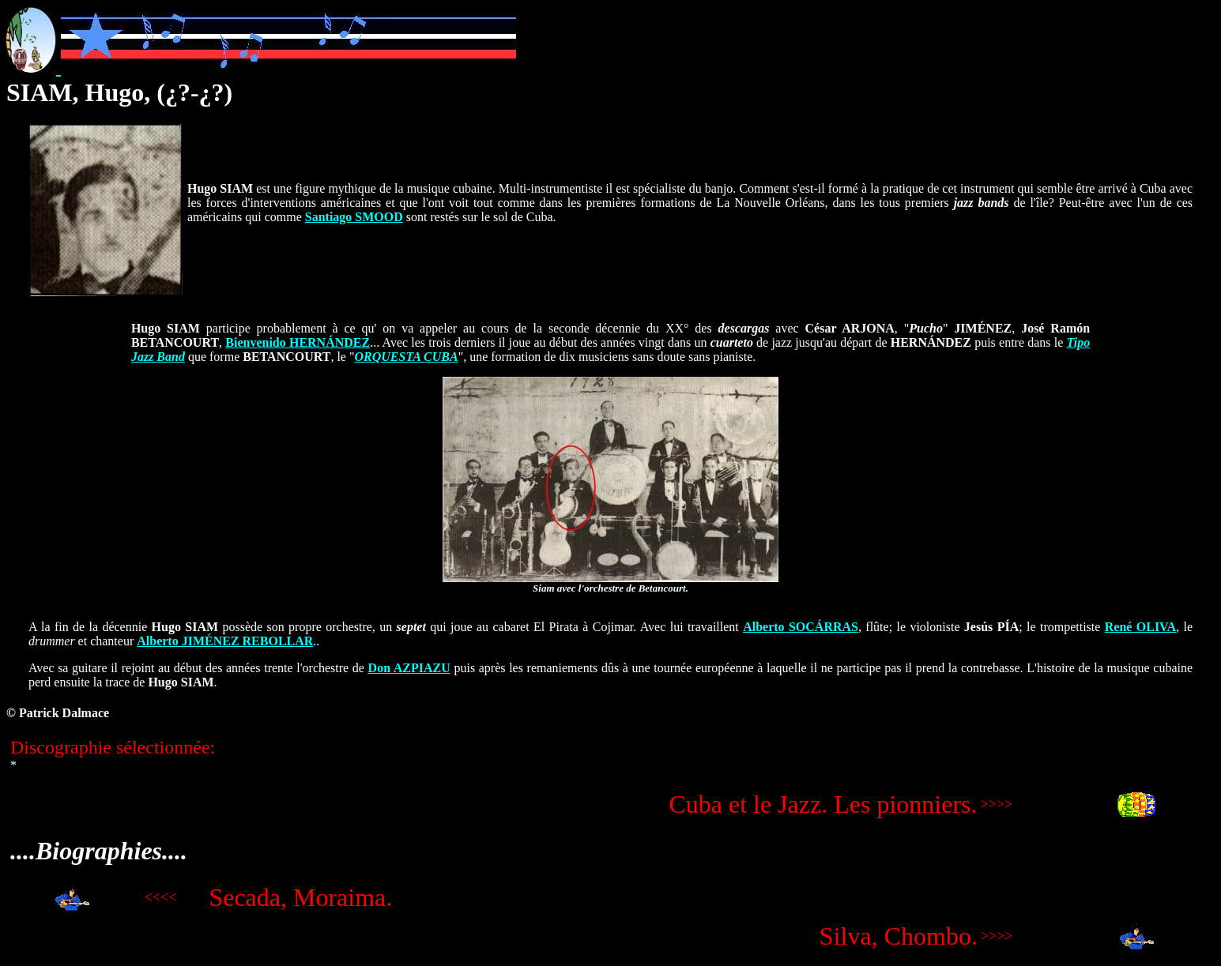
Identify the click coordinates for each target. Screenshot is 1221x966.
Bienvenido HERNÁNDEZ (297, 342)
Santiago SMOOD (354, 217)
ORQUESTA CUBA (406, 356)
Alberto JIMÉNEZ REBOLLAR (225, 641)
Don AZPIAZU (409, 668)
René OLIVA (1140, 626)
